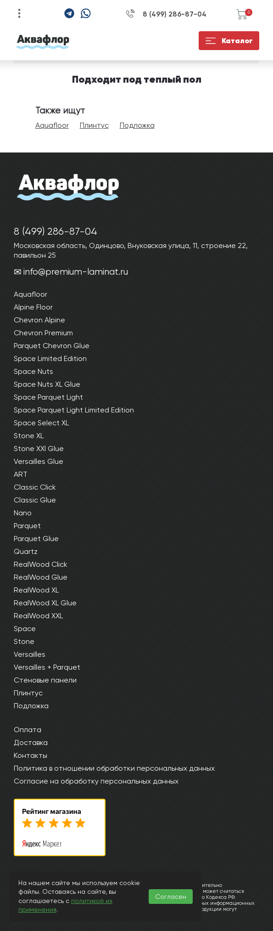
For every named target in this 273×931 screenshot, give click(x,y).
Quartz (26, 551)
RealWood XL (36, 590)
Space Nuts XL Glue (47, 384)
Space (25, 628)
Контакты (30, 755)
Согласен (170, 896)
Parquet (27, 525)
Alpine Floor (33, 307)
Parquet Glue (36, 538)
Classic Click (35, 487)
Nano (23, 512)
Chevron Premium (43, 332)
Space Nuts (33, 371)
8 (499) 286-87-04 (174, 14)
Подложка (137, 125)
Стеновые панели (45, 680)
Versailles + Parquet (47, 667)
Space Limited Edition (50, 358)
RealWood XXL (38, 615)
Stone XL (29, 435)
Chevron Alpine (39, 320)
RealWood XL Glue (45, 602)
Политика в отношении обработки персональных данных (114, 768)
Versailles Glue (38, 461)
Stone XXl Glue (39, 448)
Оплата (27, 729)
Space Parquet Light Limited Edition (74, 410)
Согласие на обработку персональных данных (96, 781)
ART (21, 474)
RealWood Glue (40, 577)
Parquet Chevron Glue (51, 345)
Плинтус (94, 125)
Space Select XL (41, 422)
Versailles (29, 654)
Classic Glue (35, 500)
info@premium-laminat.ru (75, 271)
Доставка (31, 742)
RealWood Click (40, 564)
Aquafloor (52, 125)
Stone (24, 641)
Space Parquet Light (48, 397)
